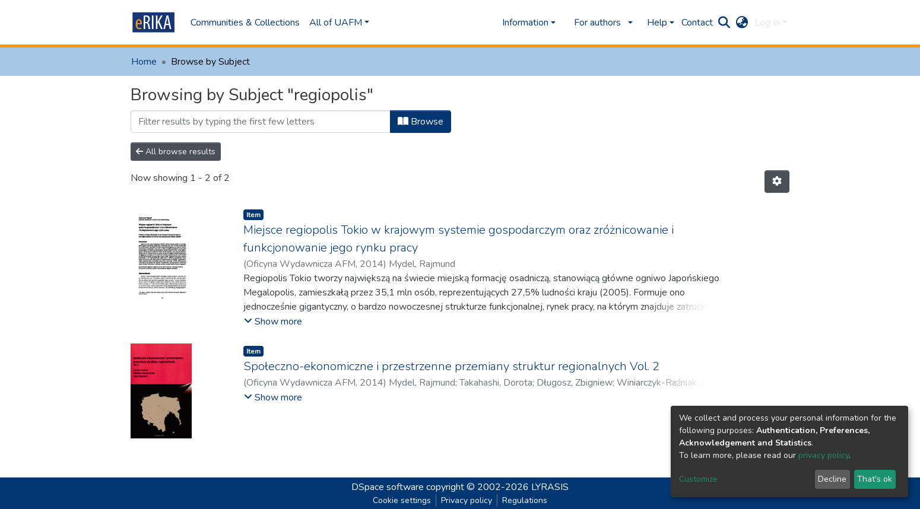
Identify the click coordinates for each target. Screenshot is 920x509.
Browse (420, 121)
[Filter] (261, 121)
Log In (767, 22)
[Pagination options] (776, 181)
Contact (697, 22)
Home (144, 61)
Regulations (524, 500)
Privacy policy (466, 500)
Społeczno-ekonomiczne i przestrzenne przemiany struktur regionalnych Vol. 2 (451, 366)
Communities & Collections (245, 22)
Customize (698, 479)
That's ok (874, 479)
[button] (742, 22)
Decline (832, 479)
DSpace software (387, 487)
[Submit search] (724, 22)
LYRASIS (550, 487)
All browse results (175, 151)
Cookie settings (402, 500)
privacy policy (823, 455)
